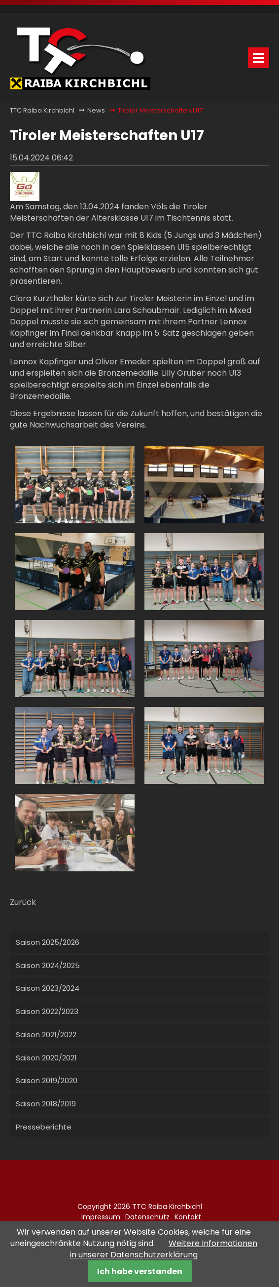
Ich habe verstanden (139, 1271)
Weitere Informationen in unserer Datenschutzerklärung (163, 1249)
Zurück (23, 902)
